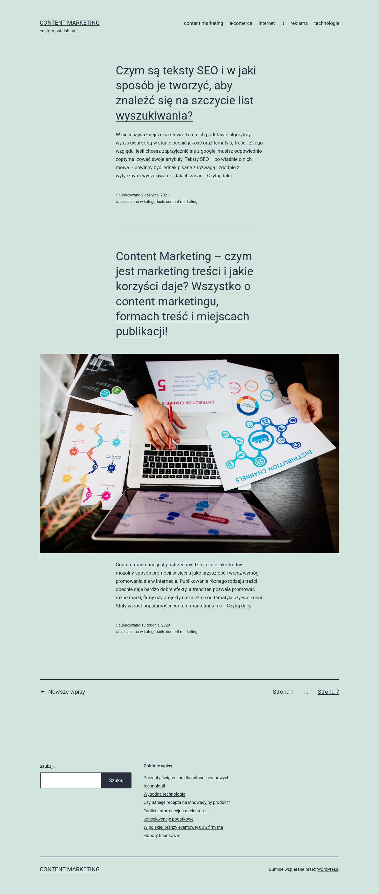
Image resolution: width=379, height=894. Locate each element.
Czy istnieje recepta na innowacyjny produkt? (187, 802)
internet (267, 23)
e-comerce (241, 23)
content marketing (70, 22)
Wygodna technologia (164, 794)
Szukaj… (48, 766)
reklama (299, 23)
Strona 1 (283, 691)
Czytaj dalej (219, 176)
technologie (326, 23)
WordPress (327, 869)
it (282, 23)
